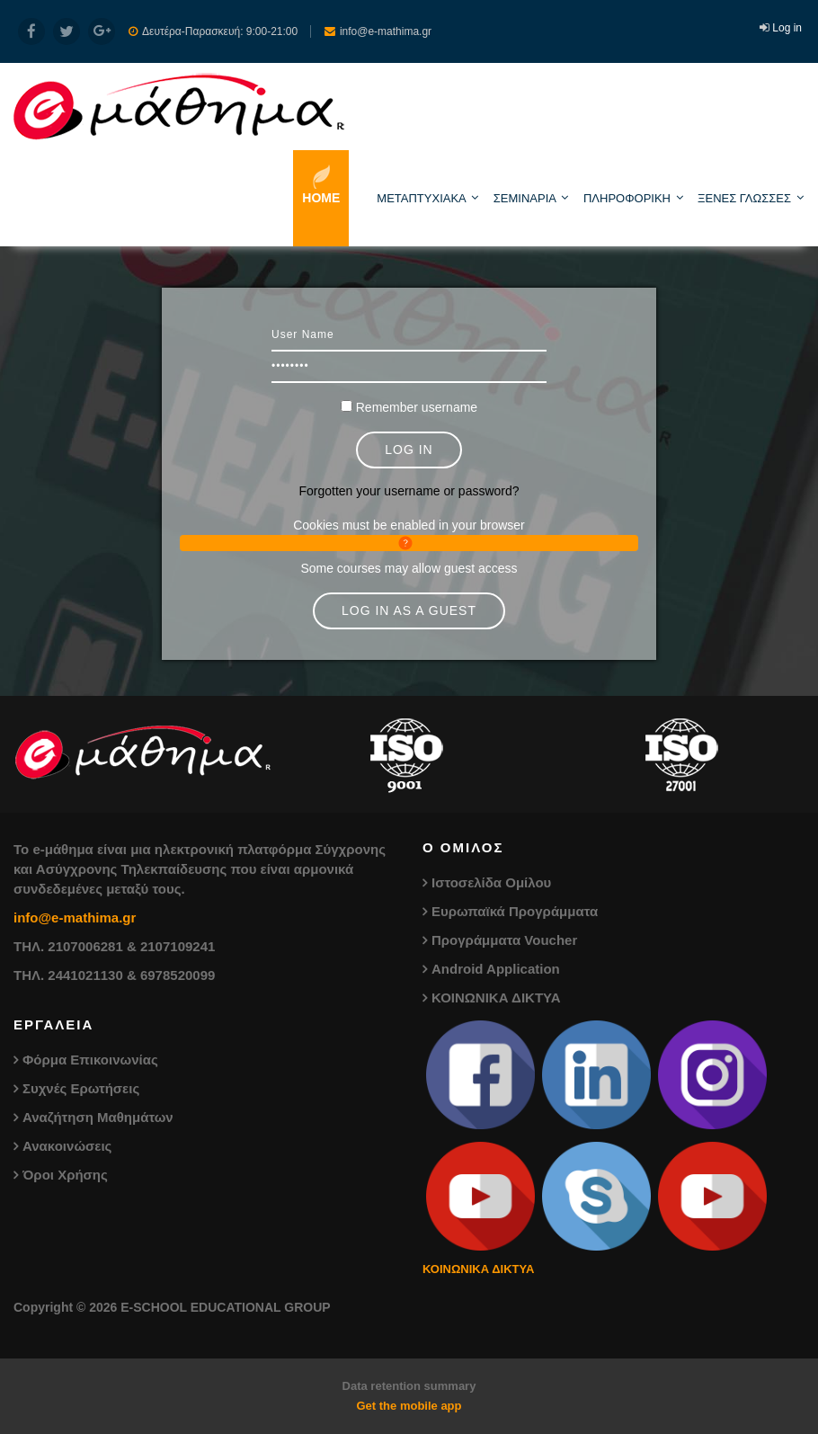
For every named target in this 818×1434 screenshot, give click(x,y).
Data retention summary (409, 1386)
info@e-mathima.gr (74, 917)
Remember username (416, 407)
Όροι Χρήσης (65, 1174)
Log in (787, 28)
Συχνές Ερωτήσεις (80, 1088)
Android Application (495, 968)
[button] (409, 543)
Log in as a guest (409, 610)
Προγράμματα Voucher (504, 940)
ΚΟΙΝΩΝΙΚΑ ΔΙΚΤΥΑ (496, 997)
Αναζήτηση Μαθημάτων (97, 1117)
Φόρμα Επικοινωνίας (90, 1059)
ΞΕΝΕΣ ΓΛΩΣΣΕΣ (744, 198)
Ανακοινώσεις (66, 1145)
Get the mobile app (408, 1405)
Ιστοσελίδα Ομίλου (491, 882)
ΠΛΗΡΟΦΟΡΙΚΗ (627, 198)
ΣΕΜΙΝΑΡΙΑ (524, 198)
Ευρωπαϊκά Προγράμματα (514, 911)
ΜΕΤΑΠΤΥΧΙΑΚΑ (421, 198)
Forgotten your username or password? (408, 491)
